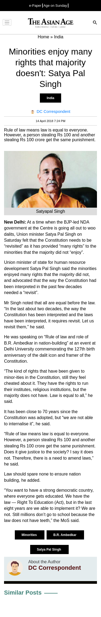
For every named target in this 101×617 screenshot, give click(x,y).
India (50, 98)
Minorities (30, 535)
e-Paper (35, 6)
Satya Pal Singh (49, 549)
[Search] (95, 23)
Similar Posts (22, 592)
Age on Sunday (55, 6)
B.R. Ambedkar (65, 535)
